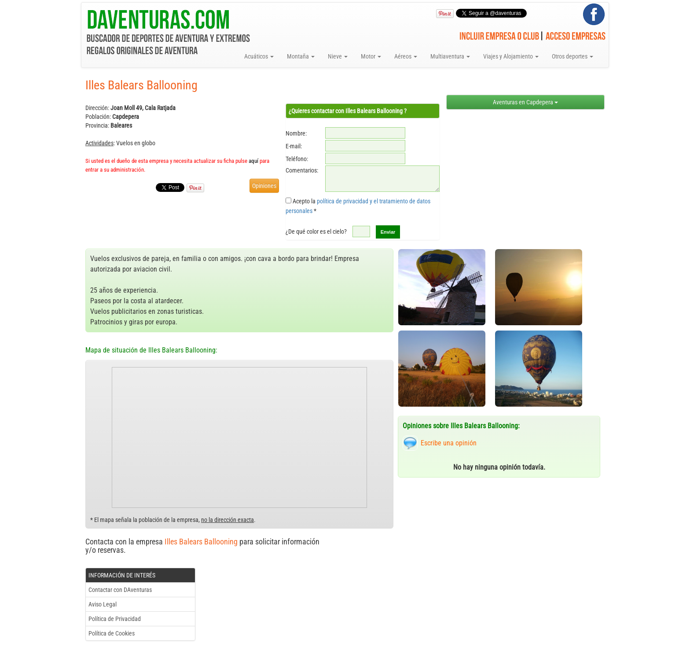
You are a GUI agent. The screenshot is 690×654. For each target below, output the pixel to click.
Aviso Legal (102, 604)
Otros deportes (572, 56)
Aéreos (405, 56)
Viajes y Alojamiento (511, 56)
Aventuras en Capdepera (525, 102)
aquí (253, 161)
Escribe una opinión (449, 443)
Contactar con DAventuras (120, 589)
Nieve (338, 56)
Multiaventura (450, 56)
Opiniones (264, 185)
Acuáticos (259, 56)
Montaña (301, 56)
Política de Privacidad (114, 618)
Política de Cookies (111, 633)
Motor (371, 56)
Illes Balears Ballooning (201, 541)
